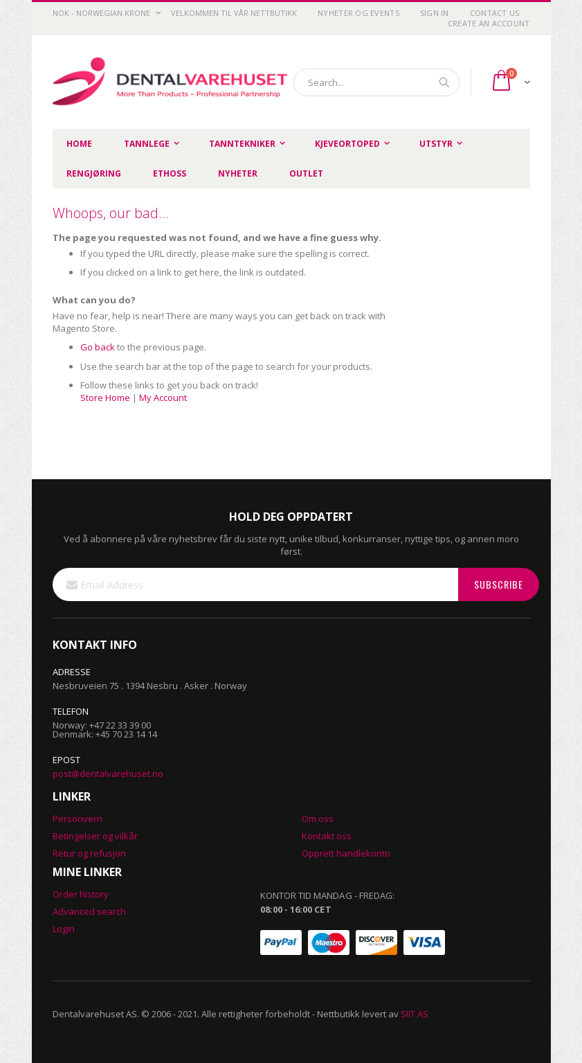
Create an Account (489, 23)
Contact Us (495, 13)
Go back (97, 347)
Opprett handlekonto (346, 853)
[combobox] (376, 82)
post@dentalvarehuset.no (108, 773)
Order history (81, 894)
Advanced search (89, 911)
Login (64, 928)
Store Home (105, 397)
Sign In (434, 13)
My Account (163, 397)
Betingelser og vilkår (95, 836)
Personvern (77, 818)
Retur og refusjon (89, 853)
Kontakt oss (327, 836)
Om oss (318, 818)
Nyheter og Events (358, 13)
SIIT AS (414, 1014)
